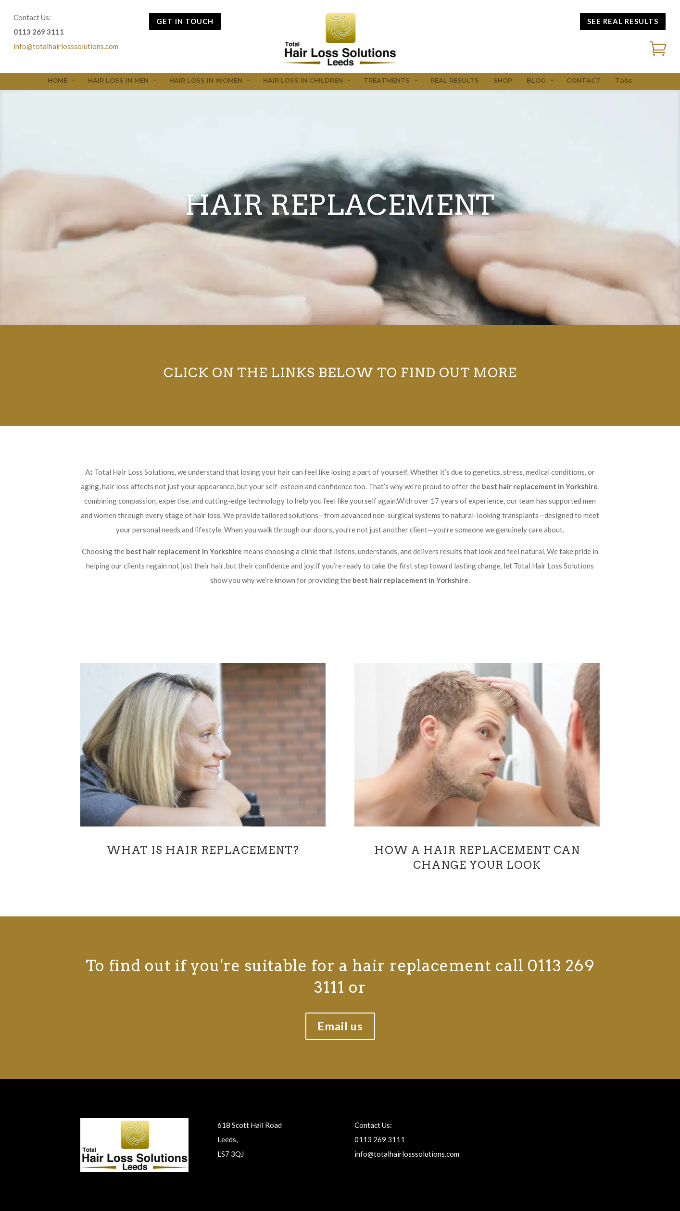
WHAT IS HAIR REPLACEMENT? (203, 850)
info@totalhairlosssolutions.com (65, 46)
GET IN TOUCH (185, 21)
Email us (340, 1026)
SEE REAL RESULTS (622, 21)
